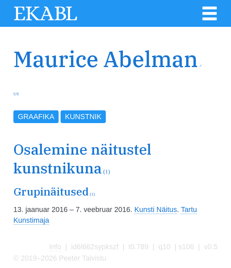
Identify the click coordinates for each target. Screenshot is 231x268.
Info (55, 247)
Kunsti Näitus (155, 209)
